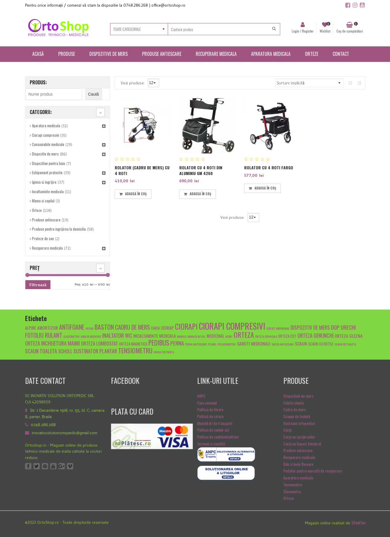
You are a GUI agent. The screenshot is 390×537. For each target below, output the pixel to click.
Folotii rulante (293, 403)
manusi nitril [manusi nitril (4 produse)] (197, 336)
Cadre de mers (294, 409)
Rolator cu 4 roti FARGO (268, 167)
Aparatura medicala (46, 125)
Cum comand (207, 403)
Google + (62, 466)
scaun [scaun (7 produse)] (301, 343)
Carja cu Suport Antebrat (302, 444)
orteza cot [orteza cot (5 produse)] (287, 336)
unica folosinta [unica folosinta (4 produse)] (164, 352)
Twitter (36, 466)
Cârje (287, 430)
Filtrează (37, 284)
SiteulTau (358, 522)
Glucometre (292, 491)
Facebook (28, 466)
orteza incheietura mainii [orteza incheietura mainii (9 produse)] (52, 343)
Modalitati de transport (215, 423)
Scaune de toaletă (296, 416)
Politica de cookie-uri (213, 430)
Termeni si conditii (211, 444)
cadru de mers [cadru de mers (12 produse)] (132, 326)
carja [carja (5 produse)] (155, 328)
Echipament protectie (47, 172)
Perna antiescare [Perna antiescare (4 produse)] (196, 344)
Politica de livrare (210, 409)
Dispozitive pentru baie (48, 163)
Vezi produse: (133, 82)
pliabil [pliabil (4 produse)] (212, 344)
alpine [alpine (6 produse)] (30, 328)
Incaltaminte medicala (48, 191)
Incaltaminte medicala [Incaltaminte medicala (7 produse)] (154, 335)
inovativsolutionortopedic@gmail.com (64, 433)
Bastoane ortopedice (299, 423)
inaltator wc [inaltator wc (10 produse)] (117, 335)
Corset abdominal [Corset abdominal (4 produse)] (277, 328)
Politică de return (210, 416)
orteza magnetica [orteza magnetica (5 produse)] (133, 344)
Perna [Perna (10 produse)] (177, 343)
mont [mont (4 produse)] (229, 336)
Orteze (37, 210)
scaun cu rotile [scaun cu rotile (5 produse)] (321, 344)
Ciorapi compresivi (45, 135)
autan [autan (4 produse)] (89, 328)
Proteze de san (43, 238)
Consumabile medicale (48, 144)
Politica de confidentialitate (218, 437)
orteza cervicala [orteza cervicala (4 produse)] (266, 336)
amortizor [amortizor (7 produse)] (47, 327)
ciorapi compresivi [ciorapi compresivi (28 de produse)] (232, 326)
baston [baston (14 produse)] (104, 326)
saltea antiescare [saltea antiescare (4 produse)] (283, 344)
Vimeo (70, 466)
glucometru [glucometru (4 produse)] (71, 336)
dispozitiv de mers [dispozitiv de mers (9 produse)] (310, 327)
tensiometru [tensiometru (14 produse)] (135, 350)
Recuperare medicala (47, 248)
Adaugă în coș (136, 193)
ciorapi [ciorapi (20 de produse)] (186, 326)
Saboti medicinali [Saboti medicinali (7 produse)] (253, 343)
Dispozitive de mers (298, 396)
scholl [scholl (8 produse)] (65, 351)
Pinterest (45, 466)
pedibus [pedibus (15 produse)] (158, 343)
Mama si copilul (43, 201)
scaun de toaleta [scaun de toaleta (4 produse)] (345, 344)
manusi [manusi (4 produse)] (181, 336)
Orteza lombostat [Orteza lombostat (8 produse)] (99, 343)
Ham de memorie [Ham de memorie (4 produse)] (91, 336)
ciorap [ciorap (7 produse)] (167, 327)
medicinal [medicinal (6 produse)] (215, 336)
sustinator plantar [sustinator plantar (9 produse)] (95, 351)
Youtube (53, 466)
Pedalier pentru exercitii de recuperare (312, 471)
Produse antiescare (46, 220)
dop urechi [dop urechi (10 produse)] (343, 327)
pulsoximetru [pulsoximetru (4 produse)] (227, 344)
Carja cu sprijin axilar (299, 437)
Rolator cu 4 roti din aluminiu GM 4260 (200, 170)
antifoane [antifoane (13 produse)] (71, 326)
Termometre (292, 484)
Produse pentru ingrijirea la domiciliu (59, 229)
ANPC (201, 396)
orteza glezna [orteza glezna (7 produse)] (349, 335)
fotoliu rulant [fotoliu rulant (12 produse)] (43, 335)
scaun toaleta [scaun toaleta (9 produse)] (41, 351)
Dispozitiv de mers (45, 154)
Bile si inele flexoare (298, 464)
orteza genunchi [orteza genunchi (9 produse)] (315, 335)
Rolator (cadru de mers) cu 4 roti (142, 170)
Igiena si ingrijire (44, 182)
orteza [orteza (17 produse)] (244, 334)
